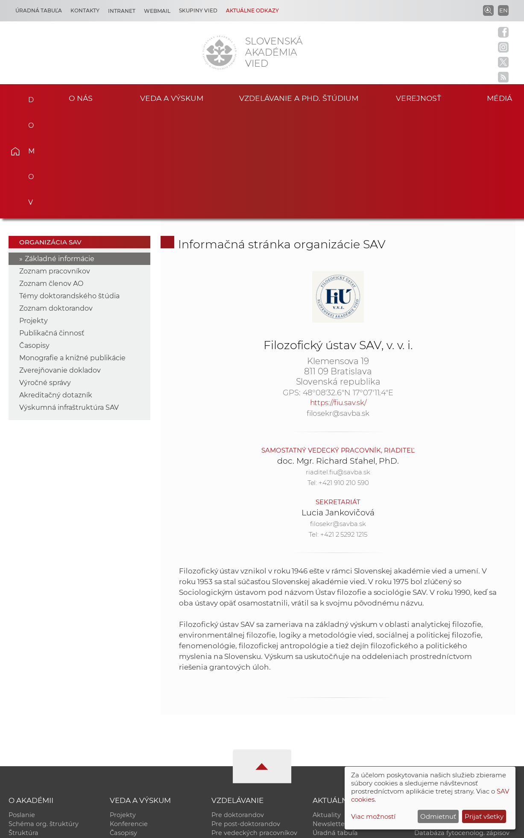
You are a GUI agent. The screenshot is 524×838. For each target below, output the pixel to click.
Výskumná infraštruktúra (149, 745)
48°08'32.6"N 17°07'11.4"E (348, 286)
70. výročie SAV (336, 736)
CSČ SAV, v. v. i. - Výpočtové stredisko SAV (136, 827)
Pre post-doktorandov (245, 718)
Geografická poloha (39, 745)
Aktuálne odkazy (252, 10)
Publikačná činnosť (52, 227)
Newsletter (330, 718)
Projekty (33, 215)
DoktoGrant (229, 745)
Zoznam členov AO (51, 177)
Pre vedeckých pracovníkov (254, 727)
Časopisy (34, 239)
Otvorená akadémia (445, 745)
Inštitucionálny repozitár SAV (459, 709)
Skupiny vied (198, 10)
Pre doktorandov (237, 709)
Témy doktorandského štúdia (69, 190)
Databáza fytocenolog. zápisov (461, 727)
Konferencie (129, 718)
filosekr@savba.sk (338, 307)
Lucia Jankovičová (338, 407)
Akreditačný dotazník (55, 289)
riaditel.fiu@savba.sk (338, 366)
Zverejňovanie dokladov (60, 264)
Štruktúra (23, 727)
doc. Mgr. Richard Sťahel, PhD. (338, 355)
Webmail (157, 11)
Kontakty (85, 10)
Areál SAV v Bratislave (346, 745)
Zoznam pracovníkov (54, 165)
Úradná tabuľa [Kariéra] (38, 10)
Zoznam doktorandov (56, 202)
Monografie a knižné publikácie (72, 252)
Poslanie (22, 709)
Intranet (121, 11)
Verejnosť (418, 98)
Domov (27, 97)
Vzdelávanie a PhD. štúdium (299, 98)
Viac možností (373, 816)
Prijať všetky (484, 816)
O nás (81, 98)
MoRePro (225, 736)
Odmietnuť (438, 816)
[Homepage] (219, 52)
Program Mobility (238, 754)
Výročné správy (45, 277)
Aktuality (327, 709)
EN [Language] (503, 10)
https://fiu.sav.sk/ (338, 296)
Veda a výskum (171, 98)
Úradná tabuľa (335, 727)
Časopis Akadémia (443, 736)
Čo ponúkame (335, 754)
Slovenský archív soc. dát (453, 718)
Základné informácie (59, 153)
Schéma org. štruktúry (44, 718)
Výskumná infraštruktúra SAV (69, 301)
